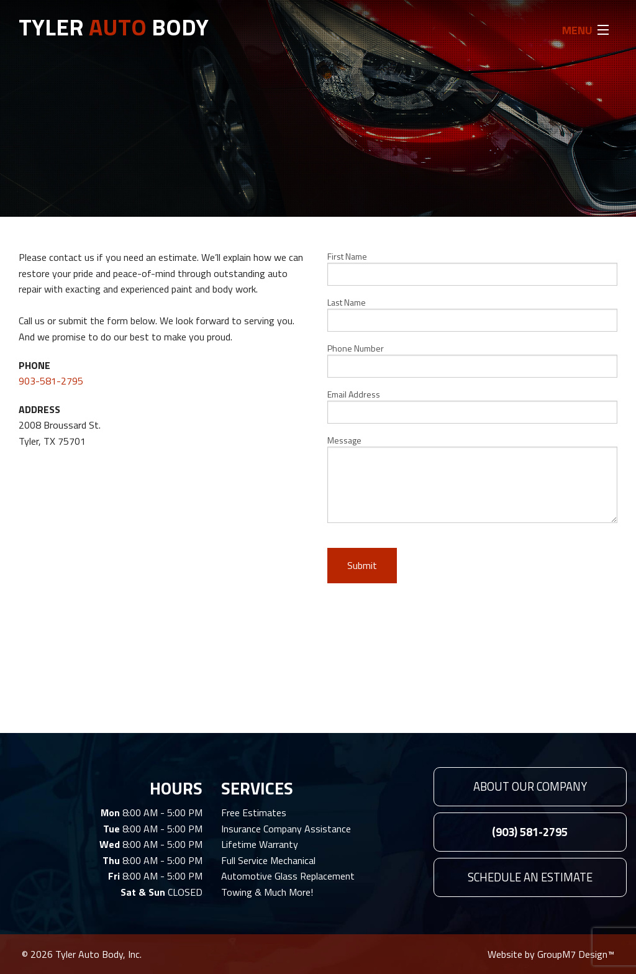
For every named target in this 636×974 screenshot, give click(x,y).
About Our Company (530, 786)
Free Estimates (253, 812)
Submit (362, 565)
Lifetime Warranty (259, 844)
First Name (472, 268)
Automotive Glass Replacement (288, 875)
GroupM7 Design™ (575, 954)
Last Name (472, 314)
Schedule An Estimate (530, 877)
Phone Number (472, 360)
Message (472, 478)
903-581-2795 (51, 380)
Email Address (472, 406)
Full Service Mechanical (268, 860)
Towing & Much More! (267, 892)
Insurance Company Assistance (286, 828)
